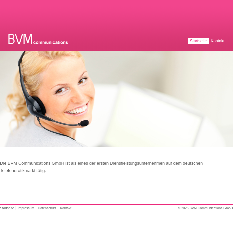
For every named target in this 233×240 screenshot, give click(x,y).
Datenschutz (47, 208)
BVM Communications (39, 39)
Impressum (26, 208)
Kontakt (217, 41)
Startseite (198, 41)
